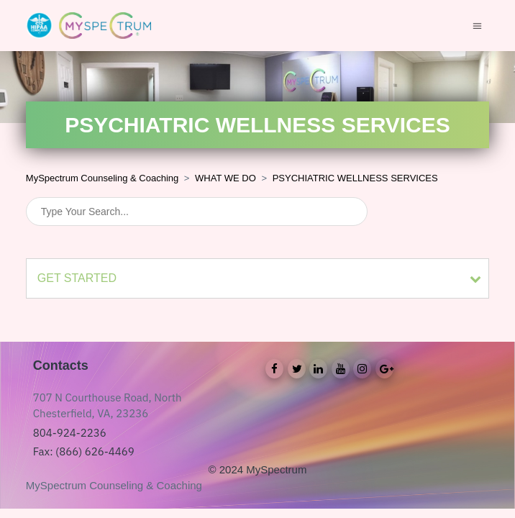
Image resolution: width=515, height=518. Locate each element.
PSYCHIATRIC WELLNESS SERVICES (355, 178)
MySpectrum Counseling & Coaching (102, 178)
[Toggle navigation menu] (477, 25)
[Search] (197, 211)
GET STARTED (77, 278)
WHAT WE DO (225, 178)
